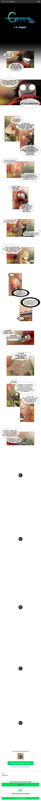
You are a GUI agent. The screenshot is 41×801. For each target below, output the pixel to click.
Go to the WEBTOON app (20, 798)
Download (20, 784)
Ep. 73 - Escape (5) (10, 1)
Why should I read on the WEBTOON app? (20, 766)
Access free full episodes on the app (20, 763)
